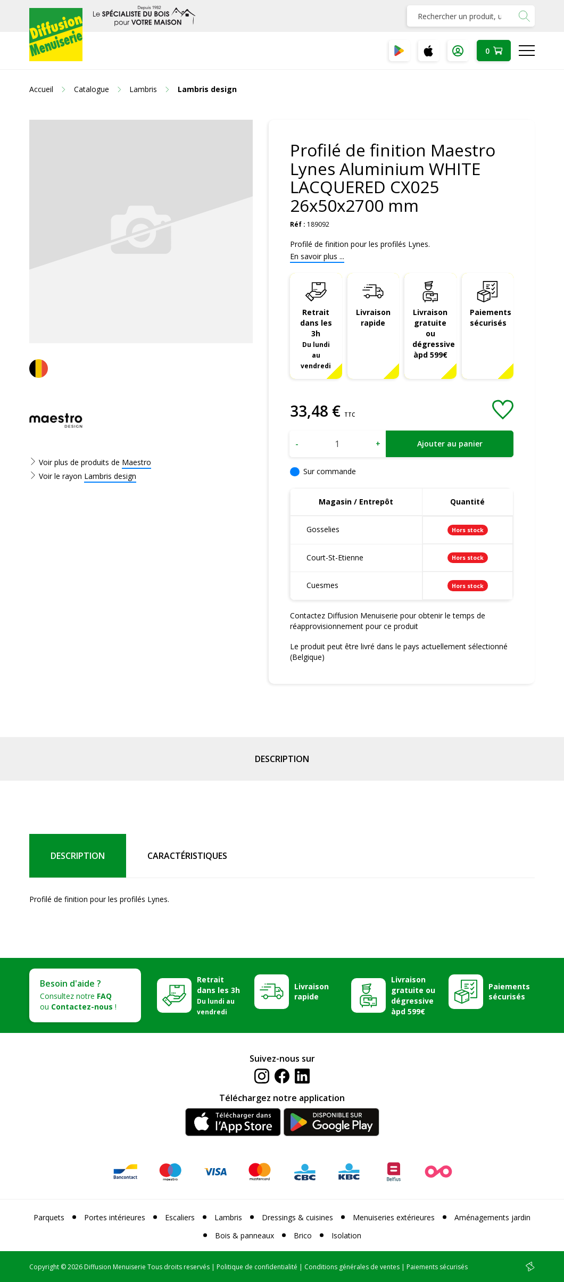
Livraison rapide (373, 317)
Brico (303, 1235)
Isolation (346, 1235)
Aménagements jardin (492, 1217)
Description (282, 759)
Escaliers (180, 1217)
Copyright (44, 1266)
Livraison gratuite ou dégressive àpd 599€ (433, 333)
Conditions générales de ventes (352, 1266)
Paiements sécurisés (490, 317)
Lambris (228, 1217)
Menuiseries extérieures (394, 1217)
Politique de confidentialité (257, 1266)
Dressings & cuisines (297, 1217)
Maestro (136, 462)
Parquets (49, 1217)
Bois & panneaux (244, 1235)
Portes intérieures (114, 1217)
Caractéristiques (187, 856)
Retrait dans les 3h (316, 338)
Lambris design (110, 476)
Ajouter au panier (450, 444)
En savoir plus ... (317, 256)
